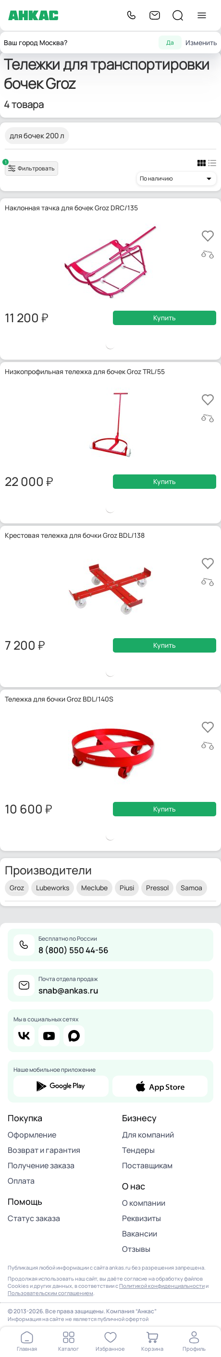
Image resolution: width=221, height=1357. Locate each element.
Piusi (127, 887)
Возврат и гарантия (44, 1150)
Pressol (157, 887)
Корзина (152, 1348)
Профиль (194, 1348)
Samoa (191, 887)
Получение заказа (41, 1165)
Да (170, 42)
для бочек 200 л (37, 136)
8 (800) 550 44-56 (73, 950)
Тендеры (138, 1150)
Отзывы (136, 1249)
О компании (143, 1203)
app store (160, 1086)
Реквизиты (141, 1218)
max (74, 1035)
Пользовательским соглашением (50, 1292)
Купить (164, 317)
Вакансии (139, 1233)
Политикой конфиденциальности (162, 1285)
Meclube (94, 887)
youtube (49, 1035)
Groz (17, 887)
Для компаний (148, 1134)
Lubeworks (52, 887)
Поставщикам (147, 1165)
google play (61, 1086)
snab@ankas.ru (68, 990)
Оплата (21, 1180)
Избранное (110, 1348)
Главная (27, 1348)
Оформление (32, 1134)
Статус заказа (34, 1218)
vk (24, 1035)
